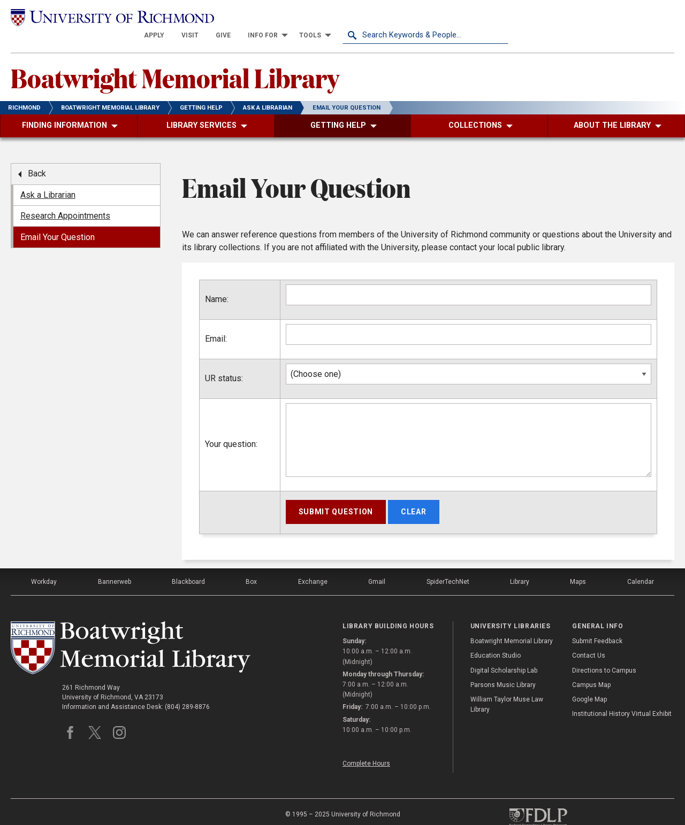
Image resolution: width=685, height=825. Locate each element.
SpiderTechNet (448, 563)
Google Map (589, 681)
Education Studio (495, 638)
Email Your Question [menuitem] (57, 219)
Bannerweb (114, 563)
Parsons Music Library (503, 666)
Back (37, 156)
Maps (578, 563)
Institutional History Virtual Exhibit (622, 696)
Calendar (640, 563)
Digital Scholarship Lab (503, 652)
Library (519, 563)
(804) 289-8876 (187, 688)
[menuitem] (320, 17)
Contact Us (588, 638)
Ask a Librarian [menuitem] (47, 177)
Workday (44, 563)
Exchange (313, 563)
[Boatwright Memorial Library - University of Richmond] (130, 629)
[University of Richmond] (94, 17)
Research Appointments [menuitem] (65, 198)
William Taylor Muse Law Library (506, 686)
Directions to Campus (604, 652)
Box (251, 563)
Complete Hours (366, 745)
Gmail (376, 563)
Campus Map (591, 666)
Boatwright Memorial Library (175, 59)
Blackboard (188, 563)
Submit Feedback (597, 623)
